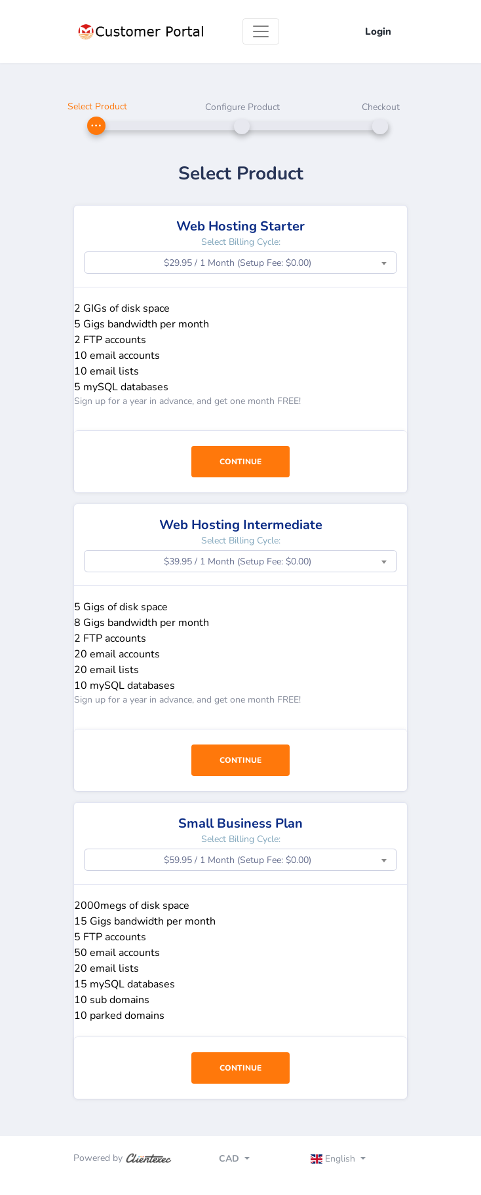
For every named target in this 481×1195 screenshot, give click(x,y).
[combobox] (240, 262)
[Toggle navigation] (260, 31)
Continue (240, 461)
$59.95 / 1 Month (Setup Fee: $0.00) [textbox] (237, 860)
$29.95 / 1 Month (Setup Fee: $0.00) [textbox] (237, 263)
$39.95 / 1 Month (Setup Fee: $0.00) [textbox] (237, 561)
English (334, 1158)
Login (378, 31)
